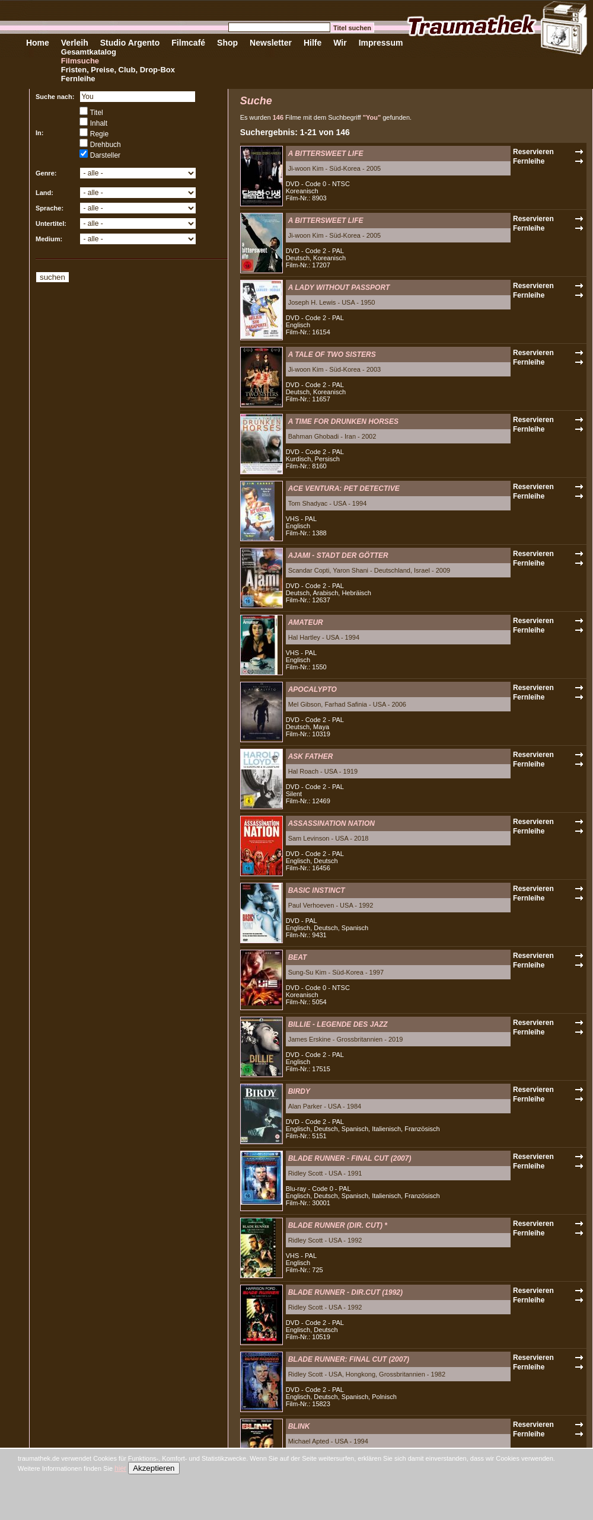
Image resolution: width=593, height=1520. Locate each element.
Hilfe (312, 42)
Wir (339, 42)
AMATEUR (305, 622)
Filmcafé (188, 42)
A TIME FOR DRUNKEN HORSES (343, 421)
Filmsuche (80, 60)
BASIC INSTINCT (316, 890)
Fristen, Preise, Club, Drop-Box (118, 69)
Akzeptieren (153, 1468)
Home (37, 42)
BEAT (297, 957)
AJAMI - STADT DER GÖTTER (338, 555)
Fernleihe (78, 78)
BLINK (299, 1426)
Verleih (74, 42)
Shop (227, 42)
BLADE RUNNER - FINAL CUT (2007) (350, 1158)
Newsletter (271, 42)
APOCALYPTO (312, 689)
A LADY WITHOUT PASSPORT (339, 287)
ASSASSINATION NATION (331, 823)
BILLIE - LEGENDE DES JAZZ (338, 1024)
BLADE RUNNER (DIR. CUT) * (337, 1225)
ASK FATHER (310, 756)
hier (120, 1468)
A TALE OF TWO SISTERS (332, 354)
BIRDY (299, 1091)
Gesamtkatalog (88, 51)
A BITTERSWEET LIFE (326, 153)
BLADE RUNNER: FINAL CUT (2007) (348, 1359)
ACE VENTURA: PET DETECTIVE (344, 488)
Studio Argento (130, 42)
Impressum (381, 42)
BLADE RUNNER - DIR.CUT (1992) (345, 1292)
